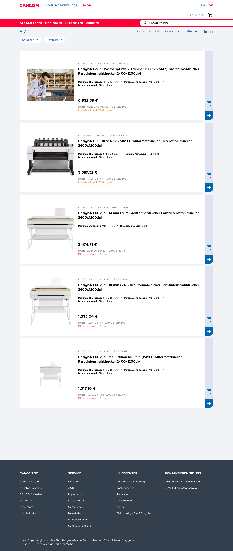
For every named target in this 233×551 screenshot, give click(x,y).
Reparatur (122, 494)
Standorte (26, 500)
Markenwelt (53, 23)
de (211, 5)
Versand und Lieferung (130, 481)
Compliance (75, 506)
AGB (71, 487)
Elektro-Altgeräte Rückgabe (133, 513)
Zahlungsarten (125, 487)
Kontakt (73, 481)
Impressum (75, 494)
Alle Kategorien (31, 23)
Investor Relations (31, 487)
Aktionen (92, 23)
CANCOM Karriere (31, 494)
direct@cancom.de (185, 487)
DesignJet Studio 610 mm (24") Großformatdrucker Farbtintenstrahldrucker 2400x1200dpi (138, 287)
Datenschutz (76, 500)
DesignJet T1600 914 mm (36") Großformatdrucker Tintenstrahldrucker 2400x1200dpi (135, 143)
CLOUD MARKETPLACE (60, 5)
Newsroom (26, 506)
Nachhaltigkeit (29, 513)
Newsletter (74, 513)
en (203, 5)
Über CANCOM (29, 481)
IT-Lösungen (74, 23)
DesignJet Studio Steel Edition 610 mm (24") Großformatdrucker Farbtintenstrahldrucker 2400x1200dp (130, 359)
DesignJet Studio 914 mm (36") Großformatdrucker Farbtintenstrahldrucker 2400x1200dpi (138, 215)
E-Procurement (77, 519)
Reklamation (124, 500)
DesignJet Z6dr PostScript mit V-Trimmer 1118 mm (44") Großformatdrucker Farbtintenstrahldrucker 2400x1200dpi (138, 71)
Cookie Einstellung (79, 525)
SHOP (86, 5)
